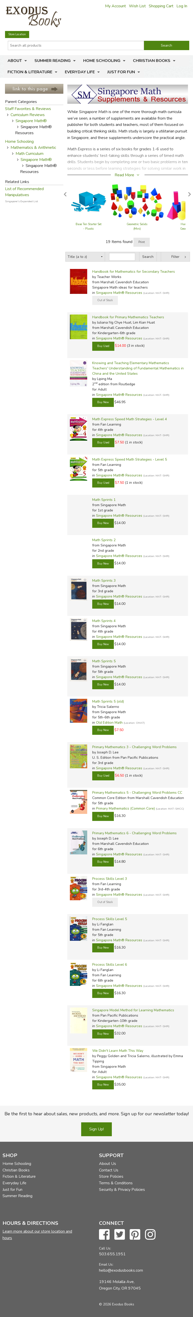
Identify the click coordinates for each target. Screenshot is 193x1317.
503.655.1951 (112, 1254)
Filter (175, 256)
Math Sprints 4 (104, 620)
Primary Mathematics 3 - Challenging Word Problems (134, 747)
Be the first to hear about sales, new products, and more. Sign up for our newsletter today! (97, 1114)
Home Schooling (101, 60)
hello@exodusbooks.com (121, 1270)
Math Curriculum (29, 153)
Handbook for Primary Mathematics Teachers (128, 317)
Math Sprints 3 (104, 580)
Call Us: (105, 1248)
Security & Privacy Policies (122, 1189)
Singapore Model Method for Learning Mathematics (133, 1010)
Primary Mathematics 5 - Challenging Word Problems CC (137, 792)
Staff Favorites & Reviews (28, 109)
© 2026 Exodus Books (116, 1304)
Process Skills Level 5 (109, 919)
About (15, 60)
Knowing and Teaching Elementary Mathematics (130, 363)
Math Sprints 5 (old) (108, 701)
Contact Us (108, 1170)
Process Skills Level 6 (109, 964)
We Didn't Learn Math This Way (117, 1050)
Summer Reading (52, 60)
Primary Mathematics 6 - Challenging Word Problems (134, 833)
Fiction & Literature (30, 72)
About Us (107, 1163)
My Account (115, 6)
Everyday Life (80, 72)
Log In (181, 6)
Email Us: (106, 1264)
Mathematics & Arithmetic (33, 147)
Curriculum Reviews (28, 115)
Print (141, 242)
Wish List (137, 6)
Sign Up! (96, 1129)
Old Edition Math (109, 722)
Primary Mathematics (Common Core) (125, 808)
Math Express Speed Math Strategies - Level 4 (129, 419)
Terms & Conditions (116, 1183)
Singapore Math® (31, 121)
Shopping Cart (161, 6)
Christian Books (151, 60)
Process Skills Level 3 (109, 878)
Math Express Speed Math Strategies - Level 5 (129, 459)
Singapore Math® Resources (119, 292)
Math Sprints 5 (104, 661)
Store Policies (111, 1176)
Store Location (17, 34)
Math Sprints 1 (104, 499)
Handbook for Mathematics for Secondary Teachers (133, 271)
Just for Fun (121, 72)
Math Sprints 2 (104, 540)
